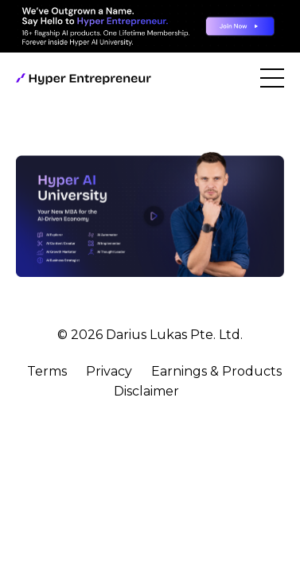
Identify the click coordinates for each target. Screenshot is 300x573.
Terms (47, 371)
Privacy (109, 371)
